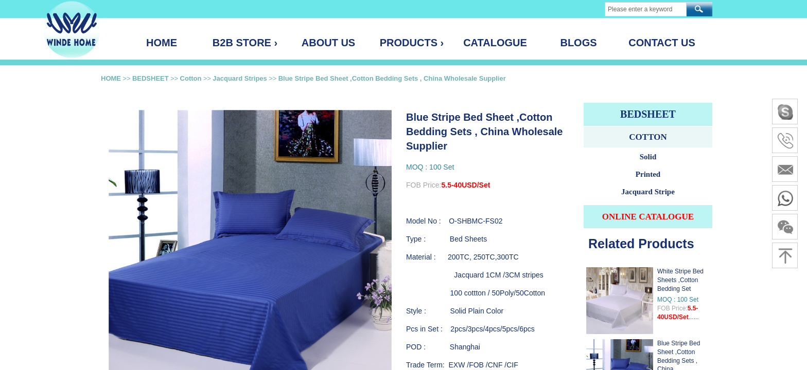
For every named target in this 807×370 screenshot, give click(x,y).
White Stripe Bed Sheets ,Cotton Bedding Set (680, 280)
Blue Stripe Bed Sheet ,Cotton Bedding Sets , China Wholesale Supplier (392, 78)
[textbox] (646, 9)
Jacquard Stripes (240, 78)
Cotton (191, 78)
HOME (111, 78)
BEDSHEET (150, 78)
